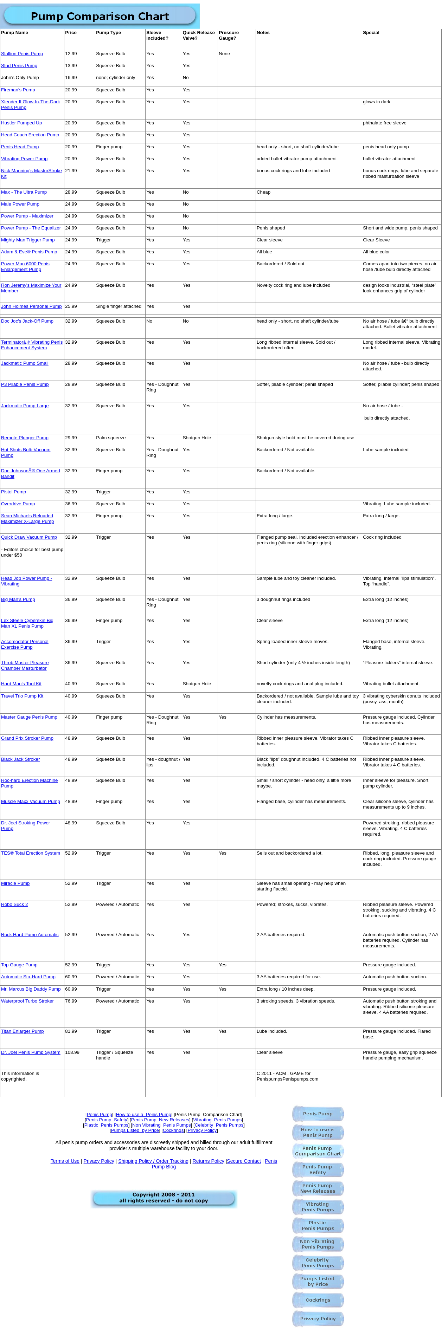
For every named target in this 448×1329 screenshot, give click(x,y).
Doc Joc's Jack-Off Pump (27, 321)
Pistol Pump (13, 491)
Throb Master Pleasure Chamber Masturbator (25, 665)
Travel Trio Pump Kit (22, 696)
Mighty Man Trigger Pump (28, 239)
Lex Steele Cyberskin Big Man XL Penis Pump (27, 623)
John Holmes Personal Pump (31, 306)
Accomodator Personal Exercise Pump (25, 644)
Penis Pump (99, 1114)
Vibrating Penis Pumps (217, 1119)
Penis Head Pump (20, 146)
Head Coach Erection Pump (30, 134)
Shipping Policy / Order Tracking (153, 1161)
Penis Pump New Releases (160, 1119)
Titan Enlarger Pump (22, 1031)
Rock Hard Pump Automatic (30, 934)
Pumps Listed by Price (135, 1130)
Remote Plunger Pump (25, 437)
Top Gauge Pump (19, 964)
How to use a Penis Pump (143, 1114)
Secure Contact (244, 1161)
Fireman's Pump (18, 89)
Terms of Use (65, 1161)
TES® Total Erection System (30, 853)
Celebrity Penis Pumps (219, 1125)
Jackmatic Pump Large (25, 405)
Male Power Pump (20, 204)
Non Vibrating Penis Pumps (161, 1125)
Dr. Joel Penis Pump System (30, 1052)
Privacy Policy (202, 1130)
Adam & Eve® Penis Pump (29, 251)
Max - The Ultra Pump (24, 192)
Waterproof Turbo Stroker (27, 1001)
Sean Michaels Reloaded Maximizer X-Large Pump (27, 518)
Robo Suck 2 (14, 904)
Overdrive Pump (18, 503)
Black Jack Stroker (20, 759)
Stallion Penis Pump (22, 53)
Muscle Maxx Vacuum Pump (30, 801)
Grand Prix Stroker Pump (27, 738)
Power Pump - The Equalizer (31, 228)
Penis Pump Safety (106, 1119)
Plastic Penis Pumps (106, 1125)
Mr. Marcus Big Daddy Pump (31, 989)
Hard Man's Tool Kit (21, 683)
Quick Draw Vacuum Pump (29, 537)
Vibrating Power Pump (24, 158)
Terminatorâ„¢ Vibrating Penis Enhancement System (32, 344)
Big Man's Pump (18, 599)
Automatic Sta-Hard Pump (28, 976)
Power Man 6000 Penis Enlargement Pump (25, 266)
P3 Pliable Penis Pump (25, 384)
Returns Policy (208, 1161)
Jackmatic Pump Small (25, 363)
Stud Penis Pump (19, 65)
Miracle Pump (15, 883)
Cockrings (173, 1130)
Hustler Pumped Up (21, 122)
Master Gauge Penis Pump (29, 717)
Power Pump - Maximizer (27, 216)
